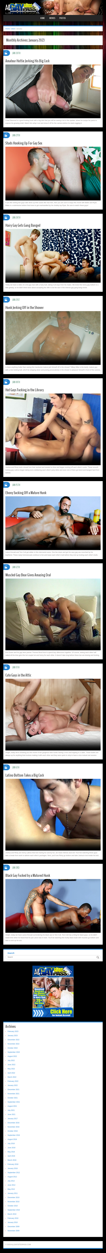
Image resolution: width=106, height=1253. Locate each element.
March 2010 (12, 1214)
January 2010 (13, 1222)
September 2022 (14, 1052)
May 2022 (11, 1069)
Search (10, 953)
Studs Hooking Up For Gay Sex (23, 143)
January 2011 (13, 1193)
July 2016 (11, 1143)
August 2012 (12, 1177)
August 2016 (12, 1139)
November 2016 (13, 1127)
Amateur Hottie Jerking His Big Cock (27, 61)
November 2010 (13, 1202)
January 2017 (13, 1119)
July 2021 (11, 1110)
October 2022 (13, 1048)
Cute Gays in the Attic (18, 675)
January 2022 (13, 1085)
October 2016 (13, 1131)
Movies (52, 18)
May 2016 (11, 1152)
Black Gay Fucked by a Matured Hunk (27, 875)
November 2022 (13, 1044)
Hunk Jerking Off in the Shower (24, 307)
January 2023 (13, 1036)
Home (42, 18)
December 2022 (13, 1040)
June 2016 (11, 1148)
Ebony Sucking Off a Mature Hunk (25, 493)
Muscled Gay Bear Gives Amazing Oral (28, 575)
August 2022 (12, 1056)
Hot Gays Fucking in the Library (24, 390)
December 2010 (13, 1197)
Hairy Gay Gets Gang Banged (22, 225)
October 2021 (13, 1098)
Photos (62, 18)
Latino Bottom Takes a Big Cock (24, 775)
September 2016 (14, 1135)
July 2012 (11, 1181)
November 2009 (13, 1231)
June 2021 (11, 1114)
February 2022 (13, 1081)
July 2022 (11, 1060)
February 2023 (13, 1031)
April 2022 (11, 1073)
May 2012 (11, 1189)
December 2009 (13, 1227)
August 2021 (12, 1106)
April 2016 (11, 1156)
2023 (13, 29)
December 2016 (13, 1123)
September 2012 (14, 1173)
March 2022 (12, 1077)
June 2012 (11, 1185)
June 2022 (11, 1065)
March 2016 (12, 1160)
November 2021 (13, 1094)
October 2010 (13, 1206)
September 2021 (14, 1102)
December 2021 (13, 1090)
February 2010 (13, 1218)
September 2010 (14, 1210)
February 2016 (13, 1164)
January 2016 (13, 1168)
